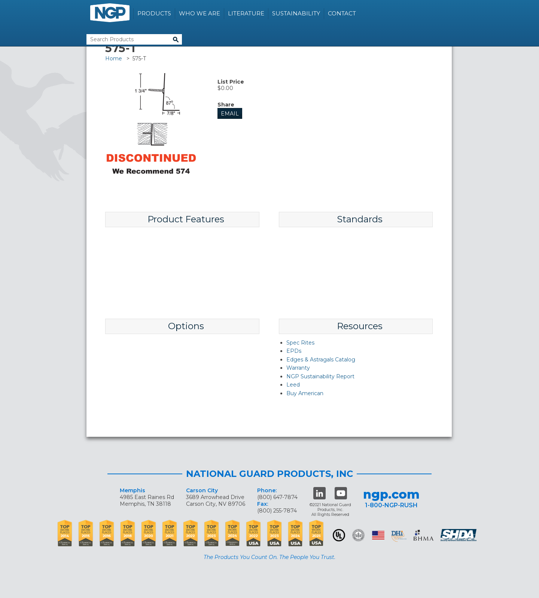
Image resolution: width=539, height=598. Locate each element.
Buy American (304, 393)
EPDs (293, 351)
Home (113, 58)
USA (378, 535)
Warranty (298, 367)
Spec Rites (300, 342)
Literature (246, 13)
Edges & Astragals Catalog (320, 359)
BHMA (423, 535)
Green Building (358, 535)
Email (230, 113)
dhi (399, 536)
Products (154, 13)
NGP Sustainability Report (320, 376)
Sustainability (296, 13)
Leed (293, 384)
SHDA (459, 535)
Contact (342, 13)
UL (339, 535)
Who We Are (199, 13)
